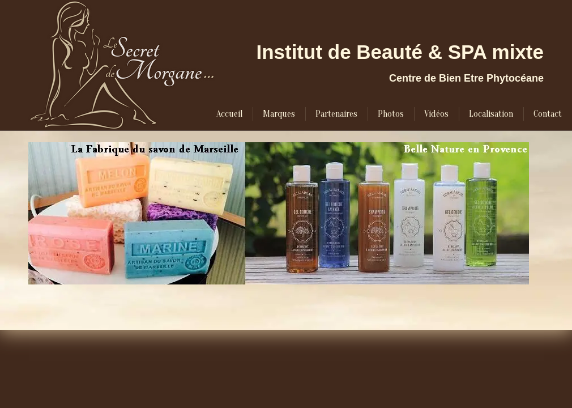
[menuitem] (229, 114)
